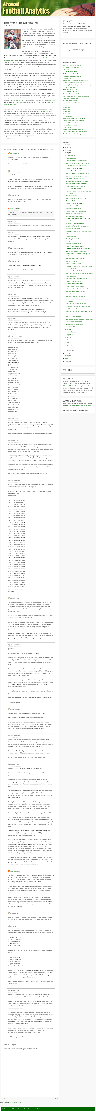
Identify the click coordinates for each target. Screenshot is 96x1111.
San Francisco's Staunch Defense (76, 304)
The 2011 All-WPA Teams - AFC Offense (77, 176)
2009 (66, 356)
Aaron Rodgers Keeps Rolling (75, 286)
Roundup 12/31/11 (71, 158)
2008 (66, 358)
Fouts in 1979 (18, 102)
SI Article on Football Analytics (72, 65)
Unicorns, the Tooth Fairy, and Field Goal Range (77, 85)
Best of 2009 (66, 114)
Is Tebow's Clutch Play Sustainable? (77, 289)
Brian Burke (13, 208)
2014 (66, 145)
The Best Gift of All (71, 196)
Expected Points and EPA (70, 98)
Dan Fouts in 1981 (19, 100)
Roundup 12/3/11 (71, 314)
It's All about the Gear (72, 309)
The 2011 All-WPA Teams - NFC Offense (78, 173)
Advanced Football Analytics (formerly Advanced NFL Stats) (24, 1109)
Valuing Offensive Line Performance (74, 118)
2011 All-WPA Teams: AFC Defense (76, 161)
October (69, 329)
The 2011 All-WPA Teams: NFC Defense (77, 163)
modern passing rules (41, 111)
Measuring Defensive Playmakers (73, 129)
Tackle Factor (67, 127)
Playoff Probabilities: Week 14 (75, 281)
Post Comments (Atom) (15, 1102)
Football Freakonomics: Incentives (76, 166)
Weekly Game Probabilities (74, 171)
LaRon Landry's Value (72, 206)
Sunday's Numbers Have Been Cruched (78, 306)
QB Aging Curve (67, 78)
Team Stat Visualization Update (75, 296)
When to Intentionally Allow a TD (72, 67)
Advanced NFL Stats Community (72, 386)
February (69, 348)
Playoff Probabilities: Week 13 (75, 322)
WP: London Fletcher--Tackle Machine (77, 251)
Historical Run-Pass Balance (71, 123)
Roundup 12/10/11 (71, 276)
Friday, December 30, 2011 (13, 992)
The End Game (67, 116)
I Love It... (69, 294)
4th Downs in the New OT (70, 74)
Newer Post (3, 1099)
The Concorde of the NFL (70, 92)
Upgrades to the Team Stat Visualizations (78, 249)
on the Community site (37, 1037)
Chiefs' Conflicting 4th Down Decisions (77, 226)
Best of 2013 (66, 105)
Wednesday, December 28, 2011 (15, 155)
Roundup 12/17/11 (71, 236)
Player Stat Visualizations (74, 228)
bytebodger (13, 153)
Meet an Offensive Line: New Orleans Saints (79, 273)
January (69, 350)
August (69, 335)
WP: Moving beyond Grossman (75, 178)
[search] (80, 50)
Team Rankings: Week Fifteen (75, 258)
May (68, 340)
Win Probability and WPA (70, 100)
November (70, 327)
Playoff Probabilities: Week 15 (75, 246)
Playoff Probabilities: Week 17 (75, 168)
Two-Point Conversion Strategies (73, 134)
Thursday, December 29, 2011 (14, 737)
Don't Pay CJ (66, 69)
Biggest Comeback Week (73, 263)
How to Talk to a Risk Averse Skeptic (74, 120)
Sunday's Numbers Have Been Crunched (78, 231)
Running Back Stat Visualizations (76, 211)
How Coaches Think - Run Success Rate (75, 132)
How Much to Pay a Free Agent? (75, 223)
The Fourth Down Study (70, 72)
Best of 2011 (66, 109)
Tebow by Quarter (71, 261)
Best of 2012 (66, 107)
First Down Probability (69, 87)
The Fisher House (85, 406)
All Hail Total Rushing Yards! (74, 213)
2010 (66, 353)
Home (30, 1099)
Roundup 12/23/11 (71, 201)
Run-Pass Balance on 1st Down (72, 94)
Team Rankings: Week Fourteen (75, 291)
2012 (66, 150)
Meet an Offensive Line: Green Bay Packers (79, 311)
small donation (74, 406)
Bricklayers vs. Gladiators (70, 89)
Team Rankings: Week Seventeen (76, 184)
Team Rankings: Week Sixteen (75, 216)
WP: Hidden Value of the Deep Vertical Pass (79, 319)
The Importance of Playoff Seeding (76, 198)
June (68, 337)
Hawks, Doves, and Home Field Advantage (75, 80)
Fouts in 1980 (50, 100)
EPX (67, 234)
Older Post (57, 1099)
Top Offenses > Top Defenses (72, 103)
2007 (66, 361)
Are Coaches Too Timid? (70, 125)
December (70, 155)
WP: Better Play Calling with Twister (76, 278)
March (69, 345)
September (70, 332)
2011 (66, 153)
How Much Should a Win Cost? (72, 76)
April (68, 343)
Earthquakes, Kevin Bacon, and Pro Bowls (75, 83)
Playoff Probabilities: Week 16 (75, 203)
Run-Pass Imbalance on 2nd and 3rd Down (76, 96)
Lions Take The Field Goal (74, 271)
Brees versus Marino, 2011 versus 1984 (21, 22)
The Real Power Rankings (74, 316)
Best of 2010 (66, 112)
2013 (66, 147)
